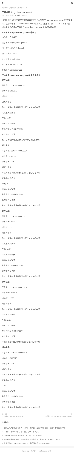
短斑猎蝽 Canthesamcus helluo (12, 416)
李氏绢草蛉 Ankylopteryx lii (40, 443)
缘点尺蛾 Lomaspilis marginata (50, 439)
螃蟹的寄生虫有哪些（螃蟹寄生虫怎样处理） (20, 439)
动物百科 (37, 3)
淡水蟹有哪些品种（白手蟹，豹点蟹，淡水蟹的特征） (24, 435)
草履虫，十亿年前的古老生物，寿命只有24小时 (21, 432)
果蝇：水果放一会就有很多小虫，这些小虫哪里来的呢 (45, 428)
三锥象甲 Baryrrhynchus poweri (17, 12)
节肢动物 (20, 8)
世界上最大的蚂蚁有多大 (13, 428)
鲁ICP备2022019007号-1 (44, 451)
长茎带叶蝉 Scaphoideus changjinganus (58, 416)
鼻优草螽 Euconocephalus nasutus (16, 443)
